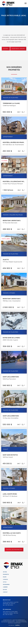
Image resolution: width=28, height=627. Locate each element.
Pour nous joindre (18, 48)
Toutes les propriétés (14, 549)
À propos (5, 579)
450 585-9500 (9, 605)
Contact (5, 592)
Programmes (6, 584)
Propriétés (6, 574)
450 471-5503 (8, 614)
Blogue (5, 589)
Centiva (17, 625)
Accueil (5, 48)
